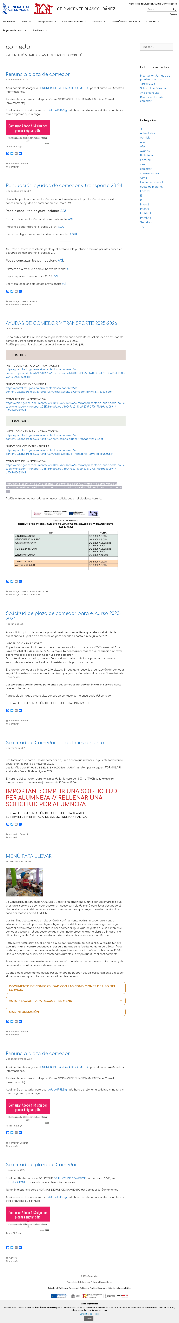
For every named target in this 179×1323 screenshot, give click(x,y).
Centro (27, 21)
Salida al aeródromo (153, 88)
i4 (141, 200)
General (24, 163)
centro (144, 164)
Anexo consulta (149, 92)
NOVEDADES (9, 21)
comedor (14, 163)
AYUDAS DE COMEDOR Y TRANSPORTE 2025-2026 (61, 323)
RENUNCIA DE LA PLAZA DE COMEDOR (64, 88)
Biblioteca (146, 155)
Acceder (173, 14)
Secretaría (100, 21)
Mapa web (103, 1288)
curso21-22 (25, 304)
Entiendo (89, 1318)
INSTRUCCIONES (16, 1182)
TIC (142, 226)
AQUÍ (64, 211)
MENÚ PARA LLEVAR (29, 856)
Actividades (41, 30)
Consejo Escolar (48, 21)
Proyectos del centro (16, 30)
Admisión (146, 137)
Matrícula (146, 213)
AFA (142, 142)
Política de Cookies (88, 1288)
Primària (145, 218)
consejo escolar (150, 173)
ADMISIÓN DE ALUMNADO (127, 21)
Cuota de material (151, 182)
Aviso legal (53, 1288)
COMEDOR (154, 21)
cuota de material (151, 186)
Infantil (144, 204)
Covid (143, 178)
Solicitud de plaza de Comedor (41, 1164)
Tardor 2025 (147, 84)
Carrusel (145, 160)
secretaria (34, 594)
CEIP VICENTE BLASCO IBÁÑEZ (86, 9)
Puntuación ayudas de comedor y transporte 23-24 (64, 185)
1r (141, 128)
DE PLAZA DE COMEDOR (70, 1178)
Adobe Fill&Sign (58, 110)
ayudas (13, 301)
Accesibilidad (125, 1288)
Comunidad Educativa (76, 21)
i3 (141, 195)
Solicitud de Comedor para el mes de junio (55, 742)
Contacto (113, 1288)
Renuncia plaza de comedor (38, 74)
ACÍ (60, 260)
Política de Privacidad (69, 1288)
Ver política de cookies (89, 1314)
